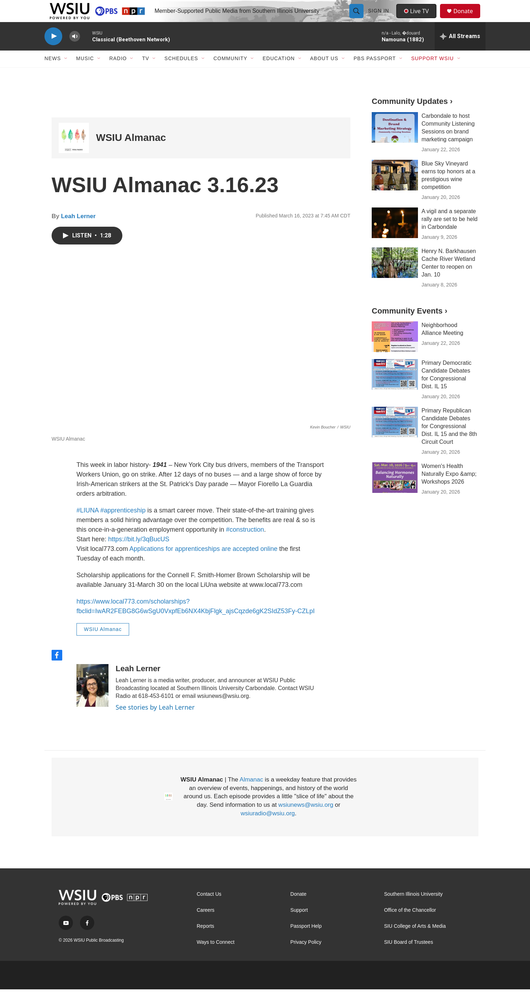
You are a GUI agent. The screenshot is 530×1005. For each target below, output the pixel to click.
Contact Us (209, 909)
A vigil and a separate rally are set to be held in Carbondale (449, 234)
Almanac (251, 794)
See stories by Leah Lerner (155, 722)
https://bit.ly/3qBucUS (138, 554)
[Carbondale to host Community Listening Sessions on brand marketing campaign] (395, 142)
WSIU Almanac (131, 153)
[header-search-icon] (357, 18)
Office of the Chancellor (410, 925)
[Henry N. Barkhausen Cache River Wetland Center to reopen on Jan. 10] (395, 278)
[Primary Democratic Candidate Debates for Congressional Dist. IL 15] (395, 390)
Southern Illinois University (413, 909)
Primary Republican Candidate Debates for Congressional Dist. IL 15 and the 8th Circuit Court (449, 442)
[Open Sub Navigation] (66, 74)
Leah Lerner (78, 231)
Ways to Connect (215, 958)
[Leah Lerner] (92, 700)
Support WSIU (432, 74)
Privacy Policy (305, 958)
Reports (205, 942)
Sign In (379, 18)
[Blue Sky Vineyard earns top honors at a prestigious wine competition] (395, 190)
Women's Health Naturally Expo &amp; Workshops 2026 (449, 489)
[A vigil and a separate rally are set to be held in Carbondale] (395, 238)
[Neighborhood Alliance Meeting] (395, 352)
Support (299, 925)
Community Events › (409, 326)
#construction (245, 545)
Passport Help (306, 942)
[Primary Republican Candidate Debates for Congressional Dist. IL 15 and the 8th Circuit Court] (395, 437)
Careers (205, 925)
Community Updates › (412, 116)
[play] (53, 52)
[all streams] (460, 51)
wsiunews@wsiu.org (306, 820)
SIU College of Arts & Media (415, 942)
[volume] (75, 52)
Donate (467, 18)
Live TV (418, 18)
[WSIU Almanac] (74, 153)
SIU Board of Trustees (408, 958)
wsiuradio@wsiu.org (267, 829)
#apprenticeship (122, 526)
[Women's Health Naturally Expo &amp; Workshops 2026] (395, 493)
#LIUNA (87, 526)
